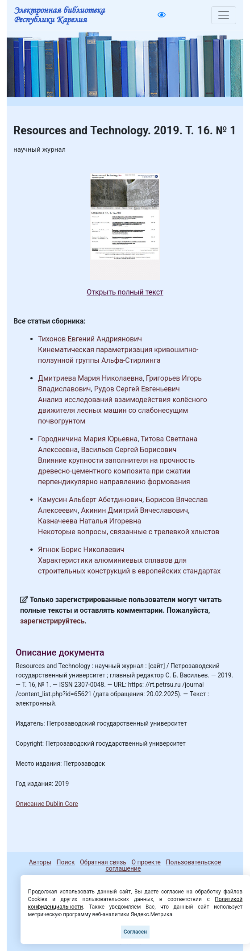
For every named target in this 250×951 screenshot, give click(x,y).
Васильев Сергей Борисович (128, 449)
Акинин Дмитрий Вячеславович (134, 510)
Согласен (135, 932)
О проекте (146, 862)
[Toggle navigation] (223, 15)
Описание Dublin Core (47, 803)
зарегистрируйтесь (52, 621)
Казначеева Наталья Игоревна (89, 521)
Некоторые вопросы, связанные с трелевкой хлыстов (129, 531)
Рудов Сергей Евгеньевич (137, 389)
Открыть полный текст (125, 292)
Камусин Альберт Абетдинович (90, 499)
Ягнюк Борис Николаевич (81, 549)
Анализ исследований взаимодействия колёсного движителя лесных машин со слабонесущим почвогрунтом (122, 410)
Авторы (40, 862)
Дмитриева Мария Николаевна (90, 378)
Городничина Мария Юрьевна (88, 439)
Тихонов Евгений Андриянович (90, 339)
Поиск (66, 862)
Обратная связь (103, 862)
